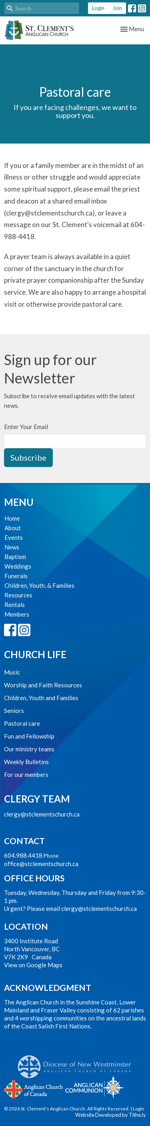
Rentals (14, 604)
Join (117, 8)
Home (12, 518)
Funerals (16, 575)
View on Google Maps (33, 964)
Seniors (14, 710)
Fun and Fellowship (29, 736)
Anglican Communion (94, 1087)
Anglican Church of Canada (34, 1088)
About (12, 527)
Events (13, 537)
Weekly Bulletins (26, 761)
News (11, 547)
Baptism (15, 556)
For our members (26, 774)
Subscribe (28, 457)
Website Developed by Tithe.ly (110, 1115)
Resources (18, 595)
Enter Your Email (26, 426)
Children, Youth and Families (41, 697)
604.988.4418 (23, 855)
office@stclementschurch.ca (41, 863)
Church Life (35, 654)
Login (98, 8)
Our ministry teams (29, 749)
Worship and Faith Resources (43, 685)
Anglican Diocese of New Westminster (77, 1063)
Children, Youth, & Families (39, 585)
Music (12, 672)
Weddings (17, 566)
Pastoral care (22, 723)
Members (16, 614)
